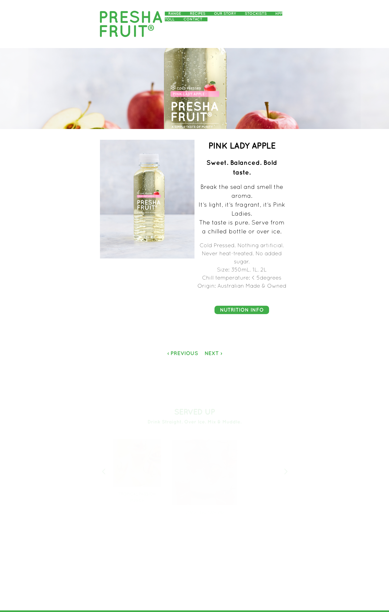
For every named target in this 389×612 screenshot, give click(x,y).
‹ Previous (182, 353)
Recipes (197, 13)
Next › (213, 353)
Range (174, 13)
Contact (192, 19)
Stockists (256, 13)
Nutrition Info (242, 310)
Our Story (225, 13)
